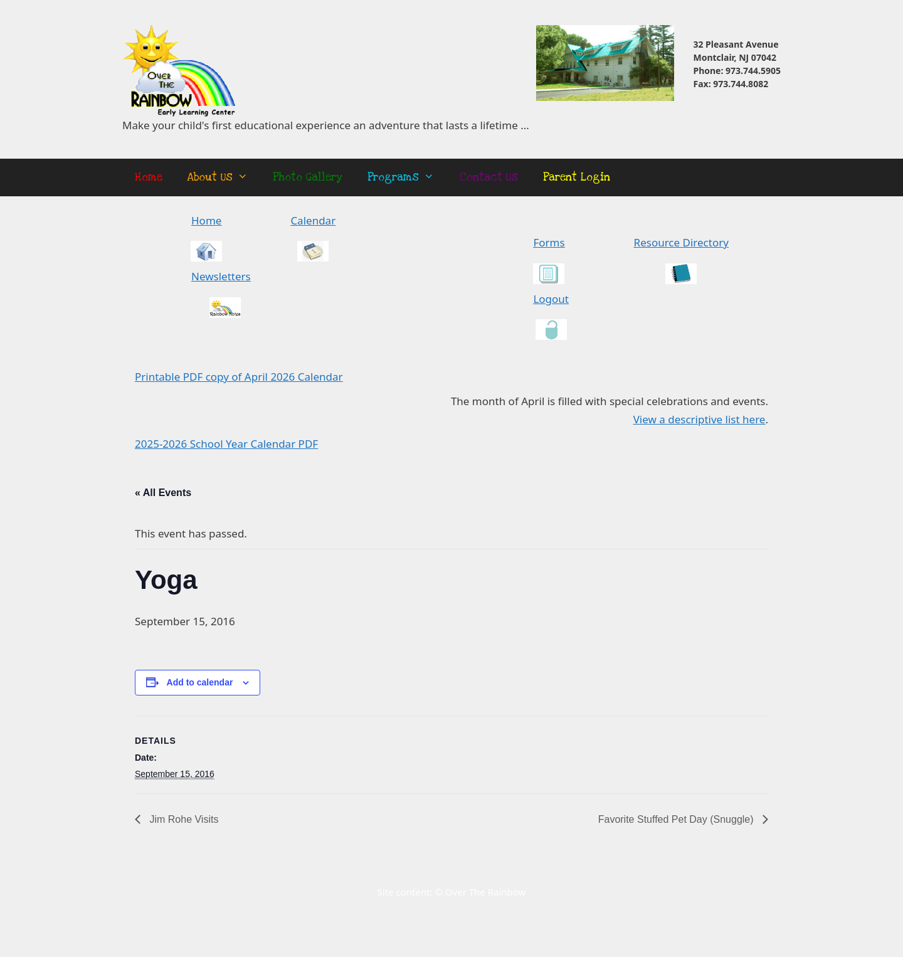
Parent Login (576, 177)
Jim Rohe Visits (182, 819)
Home (148, 177)
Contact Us (489, 177)
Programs (406, 177)
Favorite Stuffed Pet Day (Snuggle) (677, 819)
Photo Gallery (307, 177)
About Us (223, 177)
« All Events (163, 492)
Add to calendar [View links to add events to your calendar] (200, 682)
